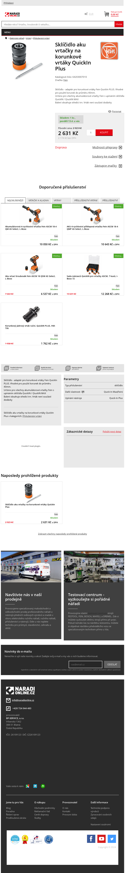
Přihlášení (9, 2)
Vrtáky (57, 200)
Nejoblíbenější (15, 200)
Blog (8, 807)
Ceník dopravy (41, 814)
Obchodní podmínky (44, 807)
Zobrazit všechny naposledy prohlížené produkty (62, 533)
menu (7, 32)
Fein (65, 80)
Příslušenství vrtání (41, 38)
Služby (37, 817)
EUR (91, 14)
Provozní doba (69, 814)
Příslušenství (110, 200)
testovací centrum (97, 613)
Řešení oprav (12, 814)
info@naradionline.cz (23, 700)
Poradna (10, 811)
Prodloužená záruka (16, 817)
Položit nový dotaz (112, 431)
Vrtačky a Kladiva (39, 200)
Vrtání (28, 38)
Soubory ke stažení (107, 156)
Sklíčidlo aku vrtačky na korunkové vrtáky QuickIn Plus (30, 505)
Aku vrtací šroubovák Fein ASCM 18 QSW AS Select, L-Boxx (30, 277)
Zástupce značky (108, 166)
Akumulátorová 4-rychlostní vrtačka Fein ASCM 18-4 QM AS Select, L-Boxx (31, 227)
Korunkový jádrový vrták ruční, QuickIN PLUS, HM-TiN (30, 327)
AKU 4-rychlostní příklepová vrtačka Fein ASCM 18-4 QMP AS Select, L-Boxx (92, 227)
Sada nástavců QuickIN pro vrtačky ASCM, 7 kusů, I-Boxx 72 (92, 277)
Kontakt (66, 811)
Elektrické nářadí (17, 38)
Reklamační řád (42, 811)
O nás (65, 807)
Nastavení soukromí (101, 824)
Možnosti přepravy (107, 147)
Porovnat (116, 111)
